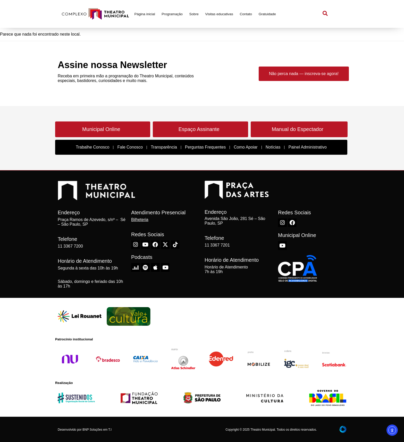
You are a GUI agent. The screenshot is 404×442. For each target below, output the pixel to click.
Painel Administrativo (307, 147)
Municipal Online (101, 129)
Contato (246, 14)
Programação (172, 14)
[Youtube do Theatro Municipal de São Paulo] (145, 244)
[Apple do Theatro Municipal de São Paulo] (155, 267)
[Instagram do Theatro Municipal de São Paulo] (135, 244)
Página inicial (144, 14)
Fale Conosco (130, 147)
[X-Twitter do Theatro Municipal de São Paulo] (165, 244)
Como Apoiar (246, 147)
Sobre (193, 14)
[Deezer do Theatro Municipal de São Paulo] (135, 267)
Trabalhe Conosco (92, 147)
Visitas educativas (219, 14)
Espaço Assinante (199, 129)
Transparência (164, 147)
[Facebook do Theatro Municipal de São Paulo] (155, 244)
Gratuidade (267, 14)
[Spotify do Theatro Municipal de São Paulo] (145, 267)
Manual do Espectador (297, 129)
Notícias (273, 147)
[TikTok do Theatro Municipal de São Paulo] (175, 244)
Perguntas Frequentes (205, 147)
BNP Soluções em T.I (97, 429)
